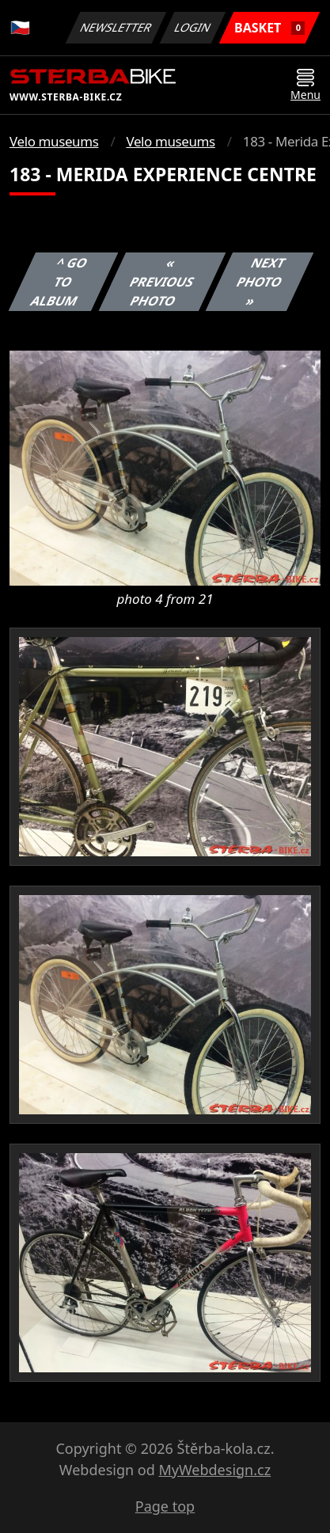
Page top (165, 1506)
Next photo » (261, 281)
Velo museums (53, 141)
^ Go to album (59, 281)
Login (193, 27)
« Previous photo (162, 281)
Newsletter (115, 27)
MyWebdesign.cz (214, 1469)
